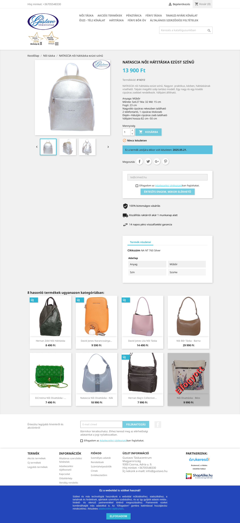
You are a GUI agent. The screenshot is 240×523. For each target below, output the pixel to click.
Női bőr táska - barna (188, 340)
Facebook (157, 424)
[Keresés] (185, 30)
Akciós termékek (110, 15)
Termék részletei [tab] (140, 242)
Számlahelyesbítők (101, 466)
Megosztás (139, 161)
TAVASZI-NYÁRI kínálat (182, 15)
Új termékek (34, 462)
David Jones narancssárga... (96, 340)
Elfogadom (118, 516)
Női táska (86, 15)
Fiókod (96, 453)
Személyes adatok (101, 457)
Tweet (148, 161)
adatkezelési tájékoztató (111, 508)
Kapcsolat (64, 474)
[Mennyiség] (126, 132)
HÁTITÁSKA (116, 20)
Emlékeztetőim (99, 475)
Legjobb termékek (38, 467)
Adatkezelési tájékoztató (168, 185)
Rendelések (97, 462)
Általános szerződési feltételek (174, 20)
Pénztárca (134, 15)
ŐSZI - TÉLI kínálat (92, 20)
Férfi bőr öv (137, 20)
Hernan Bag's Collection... (142, 397)
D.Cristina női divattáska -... (50, 397)
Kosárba (148, 132)
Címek (94, 470)
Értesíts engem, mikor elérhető (167, 192)
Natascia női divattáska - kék (96, 397)
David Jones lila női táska (142, 340)
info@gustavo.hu (157, 471)
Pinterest (165, 161)
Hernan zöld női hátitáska (50, 340)
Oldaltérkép (65, 478)
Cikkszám (134, 250)
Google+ (157, 161)
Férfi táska (154, 15)
